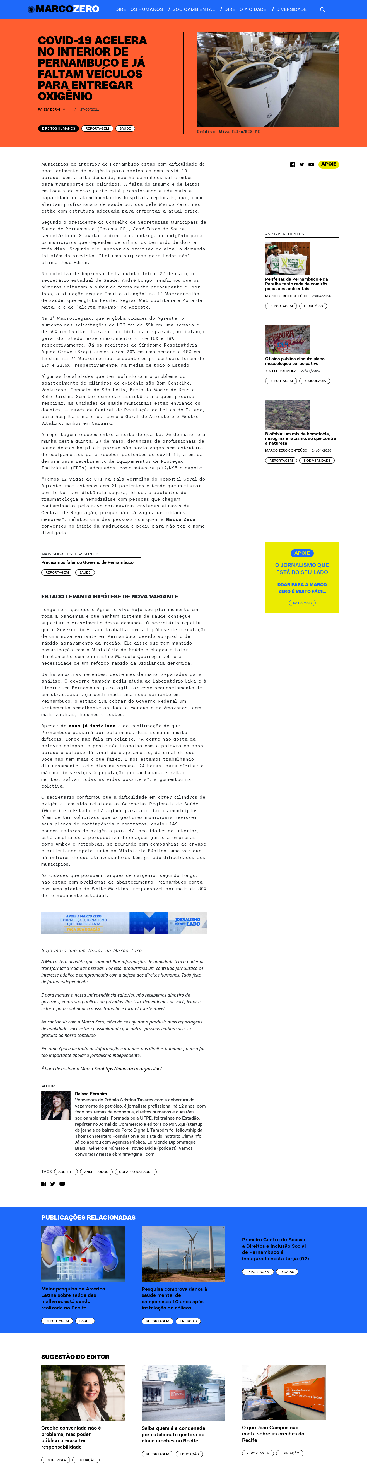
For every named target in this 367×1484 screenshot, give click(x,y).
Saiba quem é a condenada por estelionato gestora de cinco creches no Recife (173, 1435)
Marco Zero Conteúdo (286, 296)
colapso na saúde (136, 1171)
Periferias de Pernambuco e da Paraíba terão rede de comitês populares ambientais (296, 284)
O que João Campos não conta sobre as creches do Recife (273, 1434)
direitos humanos (137, 9)
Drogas (287, 1271)
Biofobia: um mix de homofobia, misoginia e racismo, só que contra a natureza (300, 439)
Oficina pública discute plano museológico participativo (295, 361)
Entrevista (55, 1460)
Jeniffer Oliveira (280, 371)
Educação (85, 1460)
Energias (188, 1321)
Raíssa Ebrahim (52, 109)
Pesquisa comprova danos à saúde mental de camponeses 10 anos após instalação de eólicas (174, 1299)
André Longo (96, 1171)
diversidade (289, 9)
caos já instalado (92, 725)
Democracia (314, 381)
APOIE (328, 164)
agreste (66, 1171)
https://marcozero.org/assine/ (132, 1069)
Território (313, 306)
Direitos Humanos (58, 128)
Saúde (125, 128)
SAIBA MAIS (302, 603)
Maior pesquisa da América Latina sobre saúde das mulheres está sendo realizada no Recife (73, 1299)
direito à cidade (242, 9)
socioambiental (191, 9)
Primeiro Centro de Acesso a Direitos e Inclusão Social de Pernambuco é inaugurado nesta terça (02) (275, 1249)
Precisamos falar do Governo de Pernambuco (87, 562)
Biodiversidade (316, 460)
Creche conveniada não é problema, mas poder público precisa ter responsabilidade (71, 1438)
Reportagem (97, 128)
